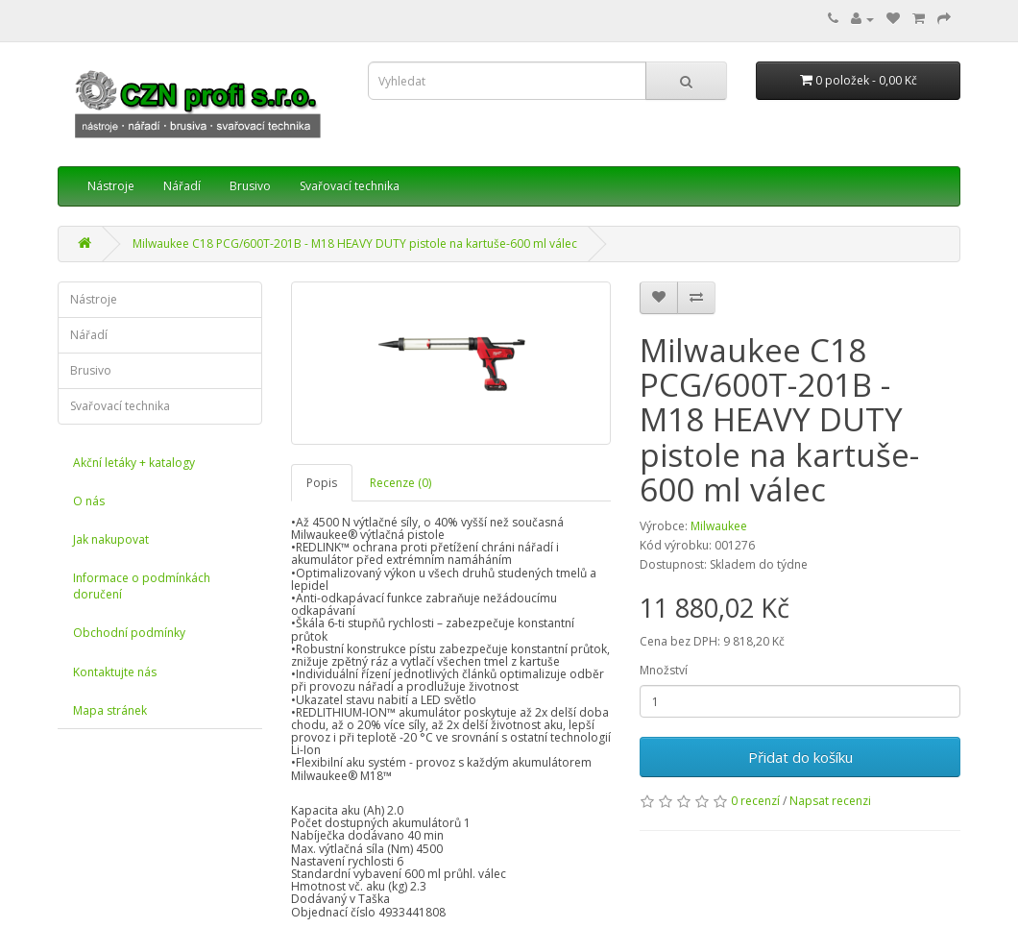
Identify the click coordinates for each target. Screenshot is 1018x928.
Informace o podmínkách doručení (141, 586)
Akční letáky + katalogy (134, 462)
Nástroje (110, 186)
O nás (89, 501)
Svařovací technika (350, 186)
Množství (664, 670)
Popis (321, 483)
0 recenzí (755, 801)
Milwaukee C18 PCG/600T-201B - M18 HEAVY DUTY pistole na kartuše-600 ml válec (355, 243)
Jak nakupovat (111, 539)
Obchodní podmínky (129, 632)
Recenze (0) (400, 483)
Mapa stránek (110, 710)
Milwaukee (719, 526)
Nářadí (182, 186)
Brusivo (250, 186)
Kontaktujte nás (115, 672)
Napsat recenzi (830, 801)
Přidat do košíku (800, 757)
